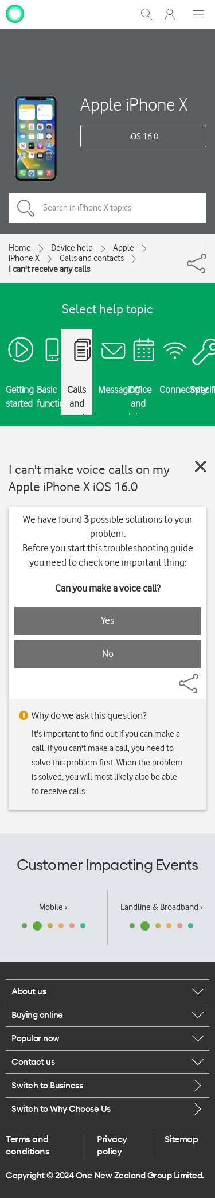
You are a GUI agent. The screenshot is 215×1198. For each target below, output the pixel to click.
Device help (72, 248)
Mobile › (53, 907)
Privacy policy (112, 1144)
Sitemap (181, 1139)
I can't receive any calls (49, 269)
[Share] (205, 247)
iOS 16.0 (143, 136)
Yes (107, 620)
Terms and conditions (27, 1144)
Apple (123, 248)
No (108, 653)
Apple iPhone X (133, 104)
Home (20, 248)
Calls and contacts (92, 258)
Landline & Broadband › (161, 907)
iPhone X (24, 258)
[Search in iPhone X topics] (107, 208)
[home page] (15, 13)
